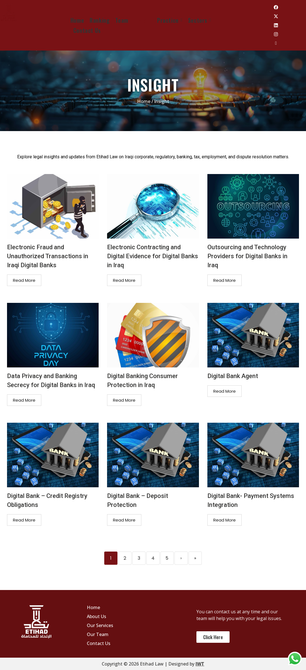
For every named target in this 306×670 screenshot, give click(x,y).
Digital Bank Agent (232, 375)
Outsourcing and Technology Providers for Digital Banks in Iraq (247, 256)
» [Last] (195, 558)
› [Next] (181, 558)
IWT (200, 664)
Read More (24, 280)
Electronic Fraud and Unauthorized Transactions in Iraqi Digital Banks (47, 256)
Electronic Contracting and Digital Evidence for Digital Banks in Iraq (152, 256)
